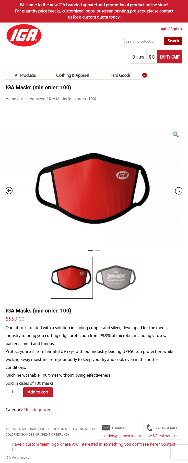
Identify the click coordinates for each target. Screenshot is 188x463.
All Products (25, 75)
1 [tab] (90, 252)
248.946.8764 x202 (163, 436)
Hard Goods (119, 75)
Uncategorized (33, 98)
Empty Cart (170, 57)
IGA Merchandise (17, 457)
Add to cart (38, 392)
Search (173, 41)
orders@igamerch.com (122, 436)
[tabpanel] (94, 188)
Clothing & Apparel (72, 75)
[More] (145, 76)
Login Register (170, 29)
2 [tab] (97, 252)
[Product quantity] (14, 391)
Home (11, 98)
